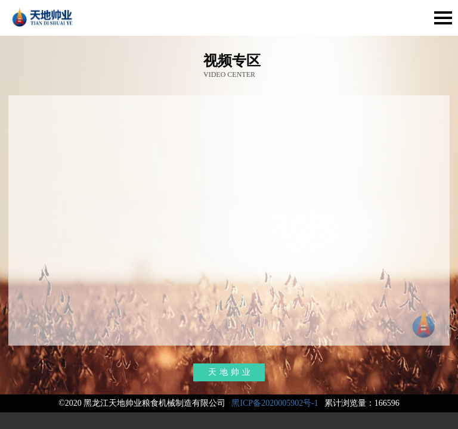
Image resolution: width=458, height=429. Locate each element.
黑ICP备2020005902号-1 (274, 403)
